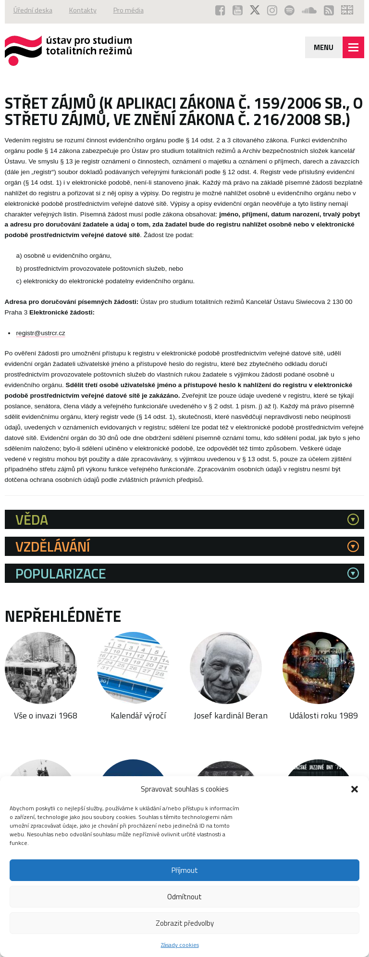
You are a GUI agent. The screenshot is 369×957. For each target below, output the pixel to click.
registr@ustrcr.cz (40, 333)
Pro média (128, 10)
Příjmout (185, 870)
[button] (354, 789)
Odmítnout (184, 896)
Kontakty (83, 10)
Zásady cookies (180, 944)
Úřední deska (32, 10)
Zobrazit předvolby (185, 923)
